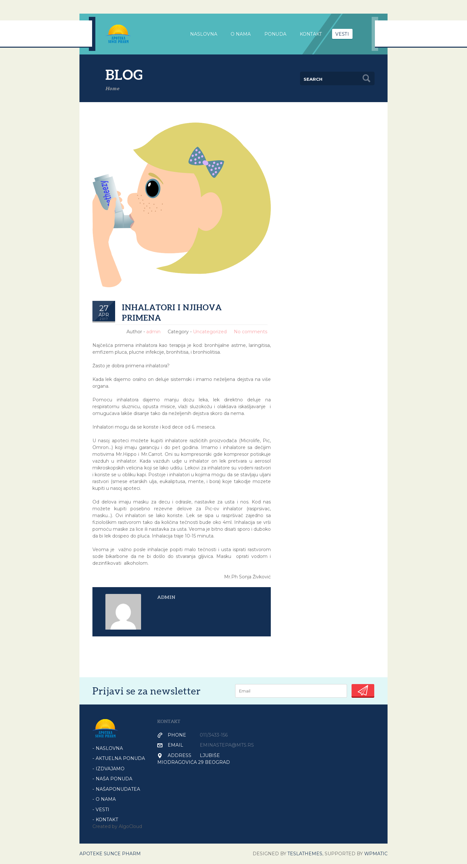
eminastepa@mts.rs (227, 745)
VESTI (343, 34)
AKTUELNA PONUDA (120, 758)
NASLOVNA (203, 34)
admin (153, 332)
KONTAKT (107, 820)
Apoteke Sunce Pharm (110, 854)
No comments (250, 332)
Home (112, 88)
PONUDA (276, 34)
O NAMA (106, 799)
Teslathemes (304, 854)
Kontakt (311, 34)
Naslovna (109, 748)
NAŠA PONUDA (114, 779)
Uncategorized (210, 332)
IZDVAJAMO (110, 769)
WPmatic (376, 854)
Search (366, 78)
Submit (363, 690)
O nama (241, 34)
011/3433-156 (214, 735)
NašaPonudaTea (118, 789)
